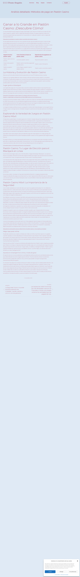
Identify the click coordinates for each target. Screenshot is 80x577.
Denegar (61, 571)
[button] (77, 561)
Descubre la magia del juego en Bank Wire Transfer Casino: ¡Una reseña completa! (24, 228)
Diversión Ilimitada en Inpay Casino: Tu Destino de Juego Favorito (20, 95)
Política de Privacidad (64, 574)
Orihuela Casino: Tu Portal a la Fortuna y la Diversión (17, 145)
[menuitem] (31, 2)
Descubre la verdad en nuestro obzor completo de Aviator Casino (20, 39)
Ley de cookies (57, 574)
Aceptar (50, 571)
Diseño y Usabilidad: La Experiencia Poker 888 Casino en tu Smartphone (22, 97)
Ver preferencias (72, 571)
